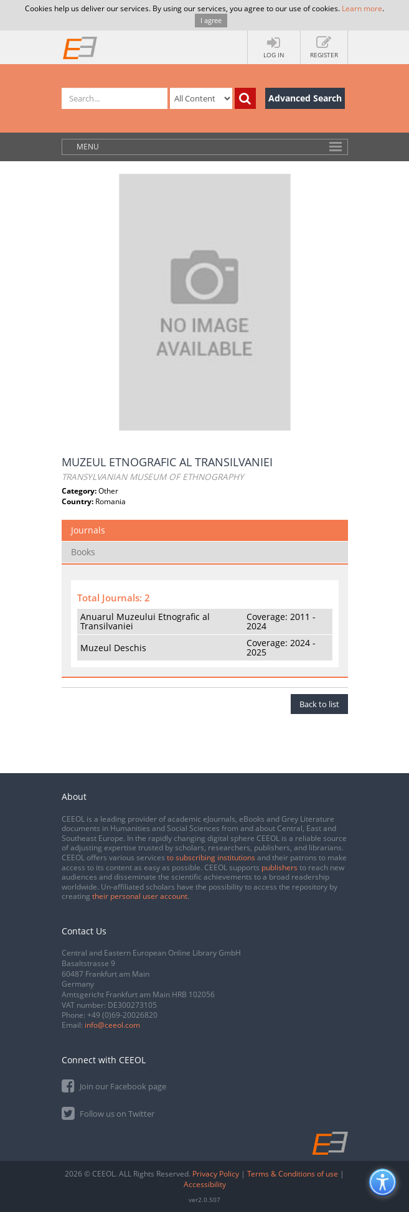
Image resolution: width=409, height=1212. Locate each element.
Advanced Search (305, 98)
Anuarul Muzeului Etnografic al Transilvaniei (145, 621)
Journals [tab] (88, 530)
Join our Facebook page (114, 1085)
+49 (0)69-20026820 (122, 1015)
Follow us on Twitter (108, 1112)
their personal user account (139, 896)
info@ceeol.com (112, 1025)
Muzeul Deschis (113, 648)
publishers (279, 867)
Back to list (319, 704)
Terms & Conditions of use (292, 1173)
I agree (211, 20)
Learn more (362, 8)
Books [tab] (83, 552)
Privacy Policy (215, 1173)
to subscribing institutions (211, 857)
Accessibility (205, 1184)
